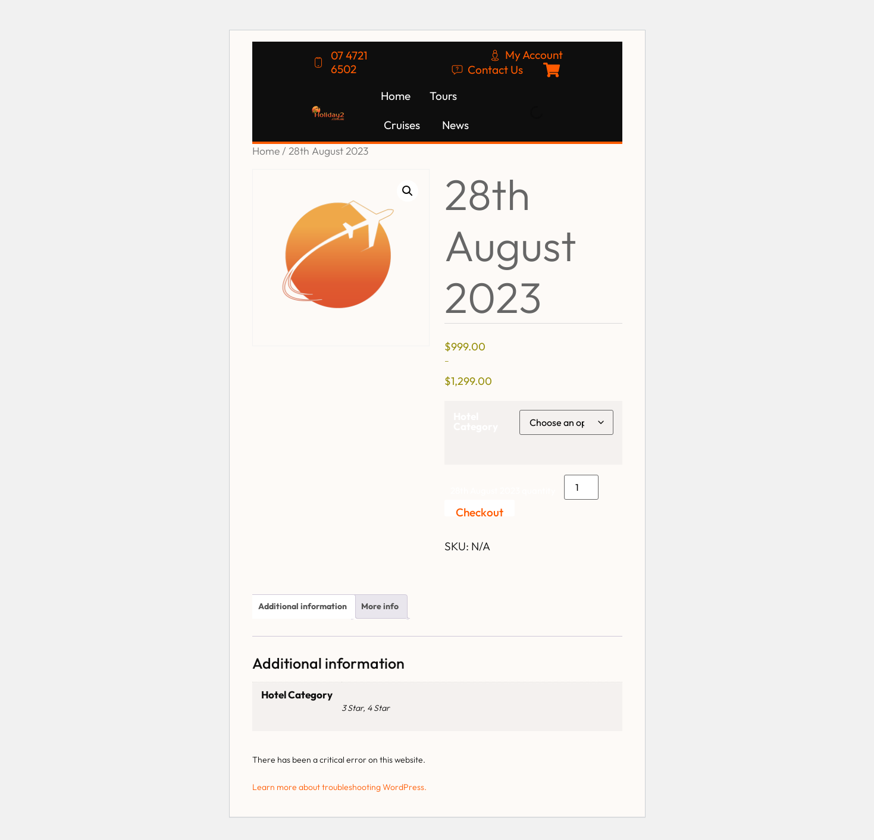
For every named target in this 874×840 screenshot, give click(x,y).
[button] (407, 191)
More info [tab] (380, 606)
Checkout (479, 510)
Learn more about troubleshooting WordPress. (339, 787)
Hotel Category (475, 421)
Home (266, 151)
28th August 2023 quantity (503, 490)
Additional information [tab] (302, 606)
